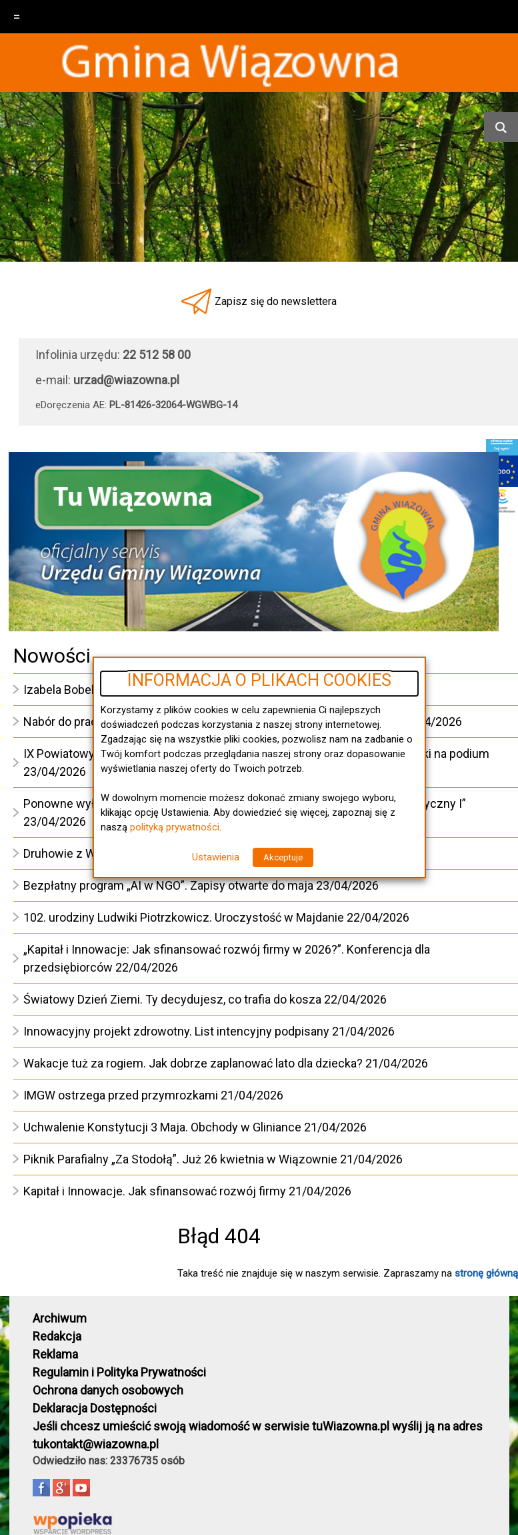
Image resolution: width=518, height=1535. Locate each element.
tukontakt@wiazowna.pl (96, 1444)
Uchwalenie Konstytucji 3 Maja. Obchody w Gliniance (162, 1127)
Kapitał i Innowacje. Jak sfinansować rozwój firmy (154, 1191)
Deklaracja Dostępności (95, 1408)
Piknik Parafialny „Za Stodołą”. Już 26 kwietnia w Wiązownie (180, 1159)
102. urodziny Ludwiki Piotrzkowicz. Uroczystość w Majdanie (183, 917)
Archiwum (60, 1318)
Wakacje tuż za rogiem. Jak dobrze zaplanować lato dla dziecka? (193, 1063)
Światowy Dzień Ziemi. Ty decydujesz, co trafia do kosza (172, 999)
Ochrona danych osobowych (108, 1390)
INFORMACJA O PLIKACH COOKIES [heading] (259, 680)
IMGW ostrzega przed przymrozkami (120, 1095)
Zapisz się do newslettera (276, 301)
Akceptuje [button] (283, 857)
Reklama (55, 1354)
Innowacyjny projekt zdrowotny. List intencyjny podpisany (176, 1031)
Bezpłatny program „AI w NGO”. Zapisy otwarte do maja (168, 885)
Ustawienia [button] (215, 857)
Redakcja (57, 1336)
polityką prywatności (174, 827)
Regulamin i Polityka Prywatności (119, 1372)
